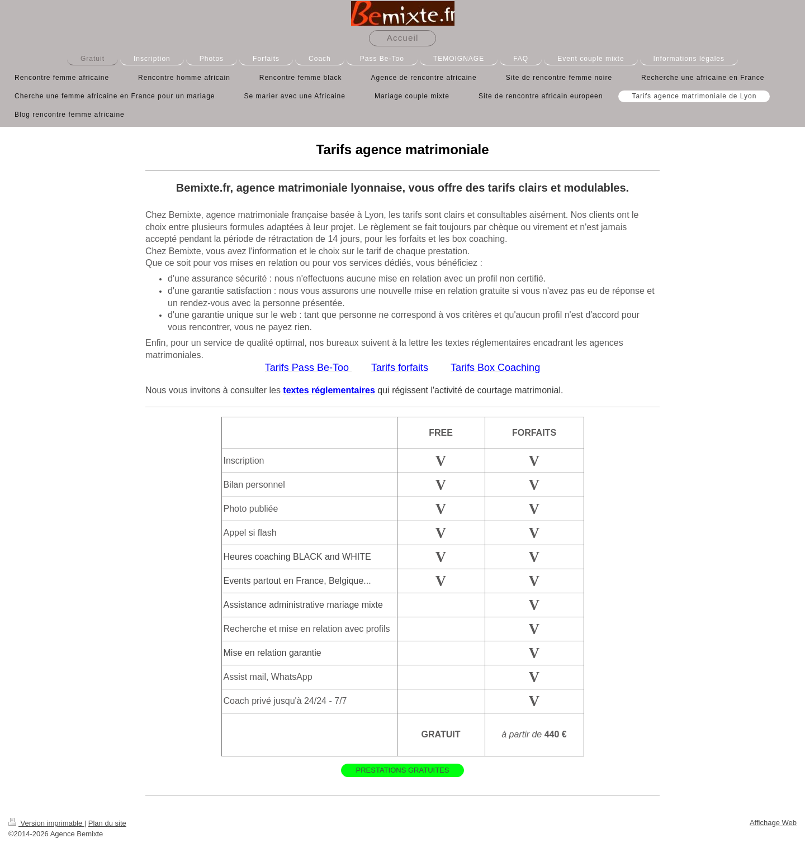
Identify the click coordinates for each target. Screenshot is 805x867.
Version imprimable (46, 823)
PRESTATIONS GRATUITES (402, 770)
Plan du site (107, 823)
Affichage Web (773, 822)
